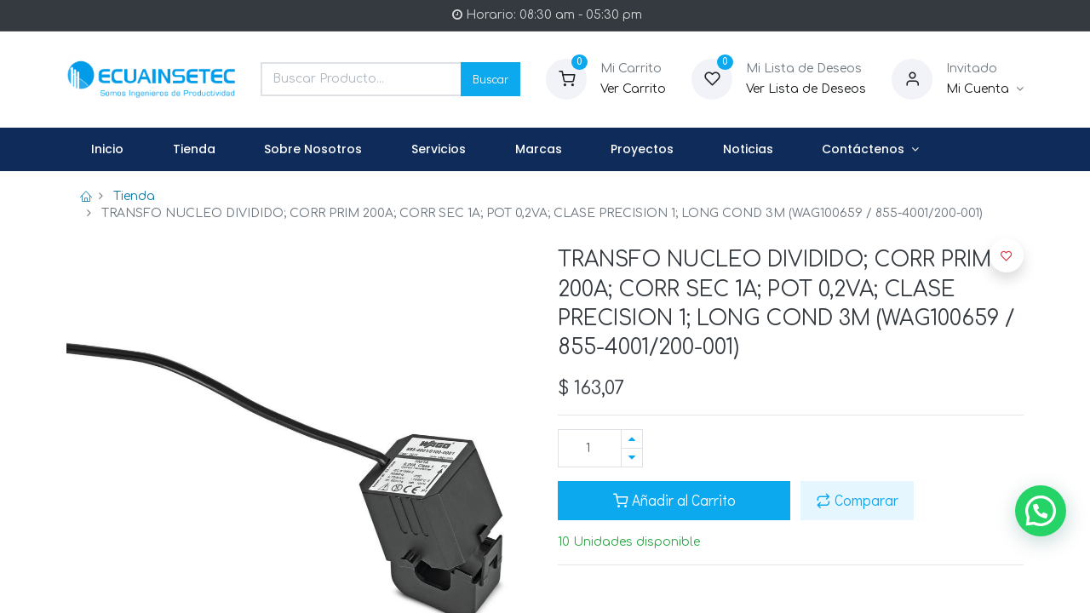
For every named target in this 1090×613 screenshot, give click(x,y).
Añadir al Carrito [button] (674, 500)
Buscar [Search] (490, 79)
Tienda (134, 196)
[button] (1007, 255)
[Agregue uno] (632, 439)
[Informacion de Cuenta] (985, 89)
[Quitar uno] (632, 458)
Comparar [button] (857, 500)
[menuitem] (107, 150)
